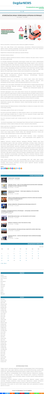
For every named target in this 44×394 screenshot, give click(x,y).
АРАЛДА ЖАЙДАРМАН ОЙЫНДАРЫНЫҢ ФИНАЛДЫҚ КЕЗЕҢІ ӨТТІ (22, 204)
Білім (2, 279)
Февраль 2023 (4, 360)
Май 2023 (3, 355)
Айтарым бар (4, 276)
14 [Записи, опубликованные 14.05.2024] (8, 255)
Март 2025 (3, 321)
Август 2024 (3, 332)
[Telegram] (19, 168)
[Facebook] (1, 168)
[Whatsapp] (8, 168)
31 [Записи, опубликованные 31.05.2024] (26, 260)
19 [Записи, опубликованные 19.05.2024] (38, 255)
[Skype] (16, 168)
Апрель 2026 (3, 301)
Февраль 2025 (4, 322)
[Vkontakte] (12, 168)
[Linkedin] (5, 168)
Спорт (2, 289)
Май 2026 (3, 299)
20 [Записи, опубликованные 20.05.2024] (1, 258)
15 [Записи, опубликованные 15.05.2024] (14, 255)
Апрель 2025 (3, 319)
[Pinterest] (7, 168)
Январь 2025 (3, 324)
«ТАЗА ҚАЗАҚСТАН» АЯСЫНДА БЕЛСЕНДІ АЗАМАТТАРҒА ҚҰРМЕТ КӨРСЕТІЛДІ (24, 229)
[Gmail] (17, 168)
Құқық (2, 292)
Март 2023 (3, 358)
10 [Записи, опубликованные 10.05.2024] (26, 253)
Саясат (2, 287)
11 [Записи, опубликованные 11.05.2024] (32, 253)
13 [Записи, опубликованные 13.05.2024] (1, 255)
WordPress (30, 390)
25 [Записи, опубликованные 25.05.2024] (32, 258)
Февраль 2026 (4, 304)
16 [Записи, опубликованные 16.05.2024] (20, 255)
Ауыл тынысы (4, 278)
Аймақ (17, 200)
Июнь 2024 (3, 335)
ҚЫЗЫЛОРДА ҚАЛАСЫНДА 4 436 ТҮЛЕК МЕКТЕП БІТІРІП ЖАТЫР (21, 216)
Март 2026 (3, 302)
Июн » (5, 263)
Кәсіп (2, 283)
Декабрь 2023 (3, 344)
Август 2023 (3, 350)
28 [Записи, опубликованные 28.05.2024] (8, 260)
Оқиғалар (3, 284)
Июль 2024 (3, 333)
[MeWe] (26, 393)
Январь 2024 (3, 343)
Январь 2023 (3, 361)
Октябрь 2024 (3, 329)
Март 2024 (3, 339)
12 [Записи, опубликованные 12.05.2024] (38, 253)
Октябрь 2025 (3, 310)
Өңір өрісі (18, 179)
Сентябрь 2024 (4, 330)
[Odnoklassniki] (14, 168)
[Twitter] (3, 168)
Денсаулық (3, 281)
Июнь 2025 (3, 316)
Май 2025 (3, 318)
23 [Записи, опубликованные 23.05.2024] (20, 258)
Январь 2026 (3, 305)
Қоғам (26, 17)
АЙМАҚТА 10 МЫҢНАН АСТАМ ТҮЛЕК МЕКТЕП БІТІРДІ (19, 222)
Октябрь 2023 (3, 347)
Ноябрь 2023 (3, 346)
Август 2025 (3, 313)
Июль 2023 (3, 352)
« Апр (2, 263)
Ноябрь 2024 (3, 327)
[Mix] (31, 393)
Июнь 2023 (3, 353)
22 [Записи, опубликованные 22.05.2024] (14, 258)
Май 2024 (3, 336)
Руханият (3, 286)
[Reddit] (12, 393)
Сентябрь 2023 (4, 349)
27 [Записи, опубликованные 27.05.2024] (1, 260)
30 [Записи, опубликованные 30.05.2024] (20, 260)
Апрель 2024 (3, 338)
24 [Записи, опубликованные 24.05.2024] (26, 258)
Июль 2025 (3, 315)
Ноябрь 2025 (3, 308)
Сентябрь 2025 (4, 311)
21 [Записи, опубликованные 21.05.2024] (8, 258)
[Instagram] (10, 168)
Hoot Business (20, 390)
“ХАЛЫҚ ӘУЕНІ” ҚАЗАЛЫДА (14, 178)
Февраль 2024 (4, 341)
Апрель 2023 (3, 357)
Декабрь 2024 (4, 325)
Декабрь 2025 (3, 307)
